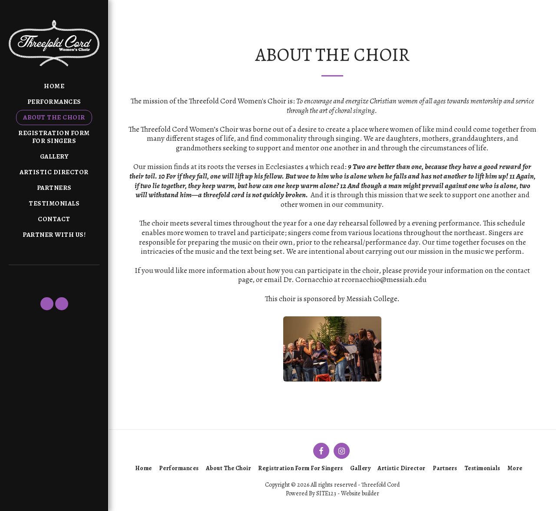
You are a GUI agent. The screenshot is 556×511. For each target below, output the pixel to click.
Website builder (360, 493)
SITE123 (326, 493)
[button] (46, 303)
